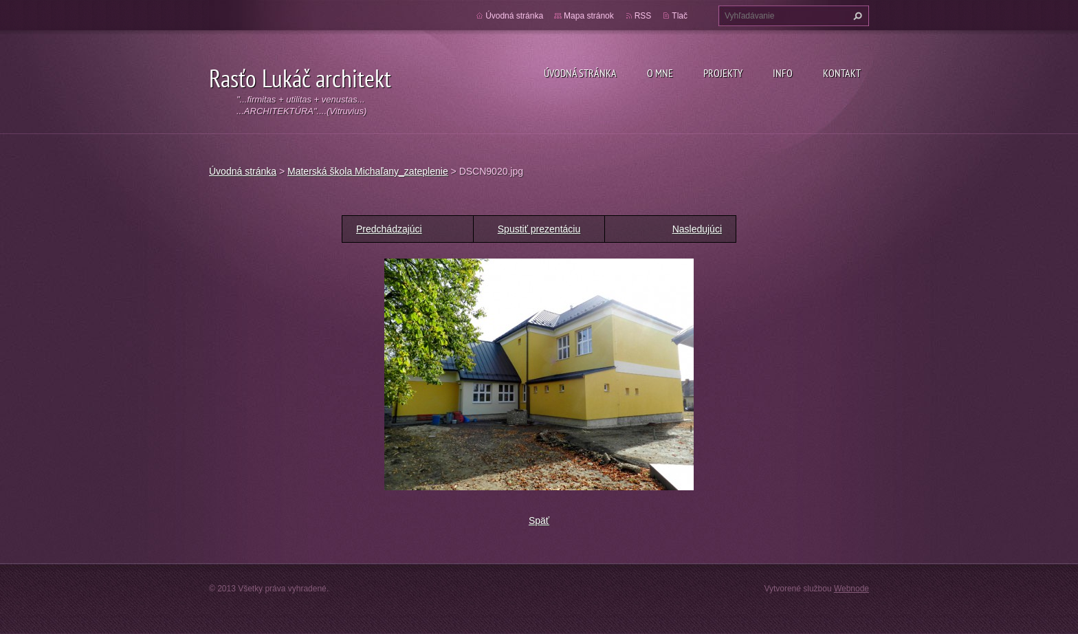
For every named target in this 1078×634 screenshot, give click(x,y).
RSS (643, 16)
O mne (660, 73)
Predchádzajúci (389, 228)
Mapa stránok (589, 16)
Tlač (680, 16)
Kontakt (842, 73)
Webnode (851, 588)
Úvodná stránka (580, 73)
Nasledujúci (697, 228)
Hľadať (856, 16)
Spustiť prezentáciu (539, 228)
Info (783, 73)
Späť (539, 520)
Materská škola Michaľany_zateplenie (367, 171)
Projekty (722, 73)
